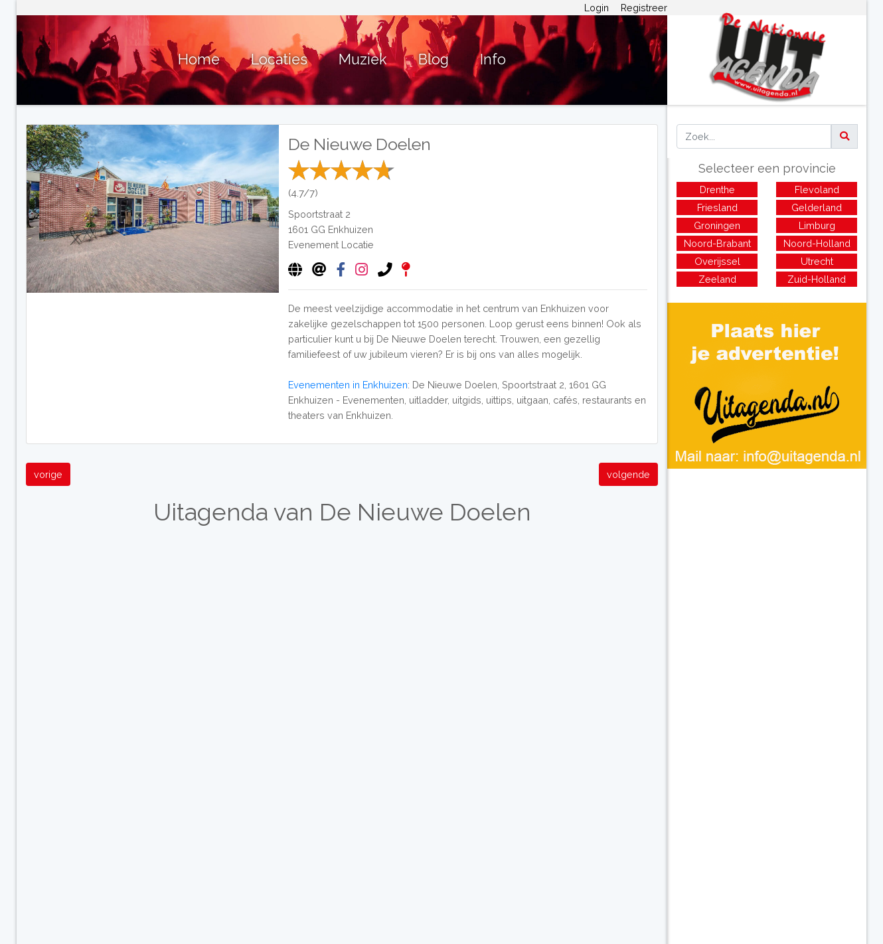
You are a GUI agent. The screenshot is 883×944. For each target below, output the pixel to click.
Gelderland (816, 207)
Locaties (279, 59)
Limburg (817, 225)
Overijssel (717, 261)
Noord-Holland (816, 243)
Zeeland (717, 279)
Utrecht (817, 261)
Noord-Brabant (717, 243)
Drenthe (717, 189)
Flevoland (817, 189)
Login (596, 7)
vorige (48, 474)
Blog (433, 59)
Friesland (717, 207)
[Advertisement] (766, 562)
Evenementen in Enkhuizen (348, 384)
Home (199, 59)
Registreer (644, 7)
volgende (628, 474)
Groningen (717, 225)
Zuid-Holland (816, 279)
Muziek (363, 59)
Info (493, 59)
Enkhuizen (350, 229)
